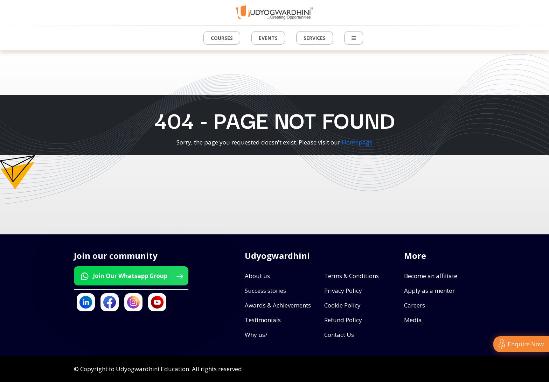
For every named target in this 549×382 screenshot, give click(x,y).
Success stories (265, 290)
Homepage (357, 142)
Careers (414, 305)
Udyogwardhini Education (152, 369)
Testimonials (263, 320)
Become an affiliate (430, 276)
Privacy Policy (343, 290)
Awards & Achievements (278, 305)
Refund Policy (343, 320)
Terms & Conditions (351, 276)
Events (268, 38)
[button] (353, 38)
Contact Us (339, 335)
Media (413, 320)
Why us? (256, 335)
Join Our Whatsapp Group (131, 276)
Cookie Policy (342, 305)
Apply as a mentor (429, 290)
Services (315, 38)
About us (257, 276)
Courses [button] (222, 38)
